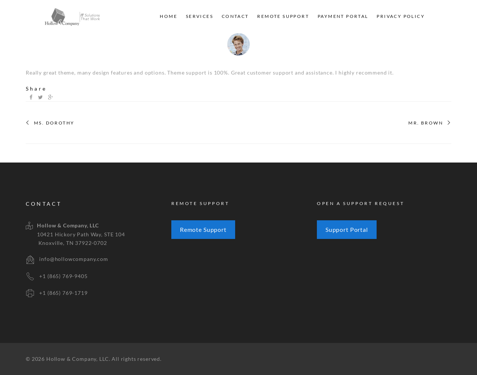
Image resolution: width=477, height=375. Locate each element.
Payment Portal (343, 16)
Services (199, 16)
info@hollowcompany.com (73, 259)
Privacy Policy (401, 16)
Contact (235, 16)
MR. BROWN (425, 123)
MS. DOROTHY (54, 123)
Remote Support (283, 16)
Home (168, 16)
